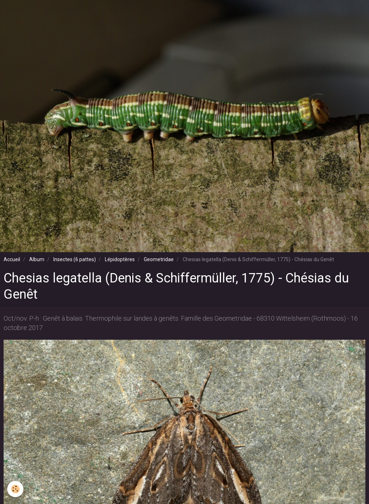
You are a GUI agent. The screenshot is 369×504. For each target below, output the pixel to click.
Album (36, 259)
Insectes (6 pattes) (74, 259)
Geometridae (159, 259)
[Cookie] (15, 489)
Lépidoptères (120, 259)
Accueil (12, 259)
